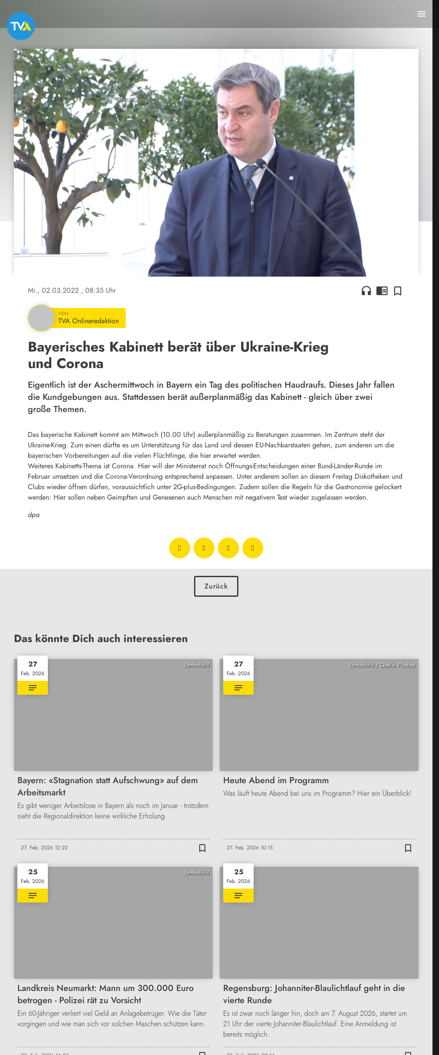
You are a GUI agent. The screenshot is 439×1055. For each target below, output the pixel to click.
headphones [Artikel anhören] (366, 290)
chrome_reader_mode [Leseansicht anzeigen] (382, 290)
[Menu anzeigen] (421, 13)
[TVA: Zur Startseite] (21, 26)
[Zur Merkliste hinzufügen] (398, 291)
